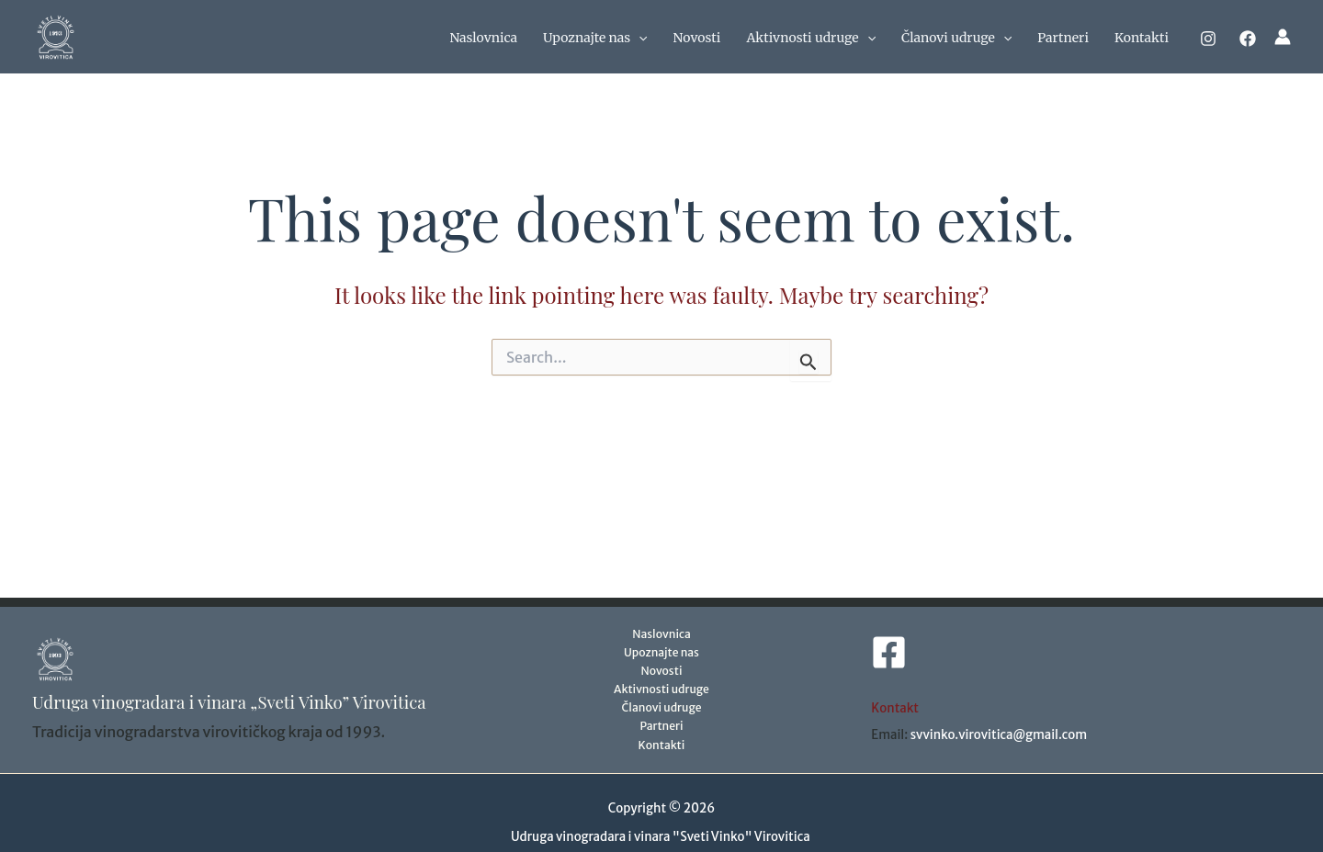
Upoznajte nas (595, 38)
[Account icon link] (1282, 36)
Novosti (697, 37)
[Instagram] (1208, 38)
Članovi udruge (956, 38)
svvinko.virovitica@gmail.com (998, 736)
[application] (638, 38)
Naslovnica (483, 37)
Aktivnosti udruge (811, 38)
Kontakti (1141, 37)
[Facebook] (1247, 38)
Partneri (1063, 37)
